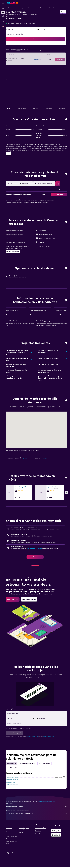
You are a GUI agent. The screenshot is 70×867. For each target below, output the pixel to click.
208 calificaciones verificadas (31, 23)
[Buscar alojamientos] (3, 12)
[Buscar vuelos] (3, 8)
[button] (3, 3)
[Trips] (3, 21)
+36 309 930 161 (15, 21)
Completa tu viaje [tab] (18, 780)
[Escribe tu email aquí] (40, 735)
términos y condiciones (38, 748)
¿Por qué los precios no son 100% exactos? (39, 825)
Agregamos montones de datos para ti (39, 822)
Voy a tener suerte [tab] (50, 775)
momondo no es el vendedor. (39, 819)
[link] (38, 567)
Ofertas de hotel (14, 7)
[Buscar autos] (3, 16)
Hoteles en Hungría (37, 7)
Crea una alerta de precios (40, 556)
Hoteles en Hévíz (48, 7)
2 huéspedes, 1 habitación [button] (20, 34)
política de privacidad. (55, 748)
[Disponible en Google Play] (58, 842)
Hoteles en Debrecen (18, 791)
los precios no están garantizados (52, 813)
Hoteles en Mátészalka (18, 796)
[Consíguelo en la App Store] (58, 847)
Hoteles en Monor (17, 794)
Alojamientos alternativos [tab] (33, 775)
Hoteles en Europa (25, 7)
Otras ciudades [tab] (17, 775)
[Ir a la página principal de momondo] (12, 3)
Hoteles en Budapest (18, 789)
